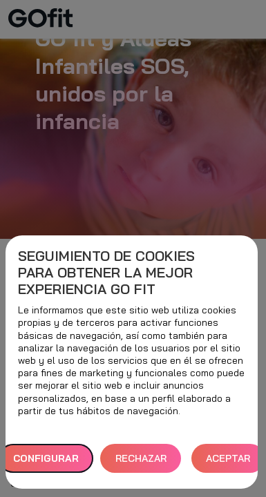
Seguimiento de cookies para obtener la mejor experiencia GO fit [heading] (106, 273)
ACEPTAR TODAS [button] (228, 463)
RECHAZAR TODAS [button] (141, 463)
